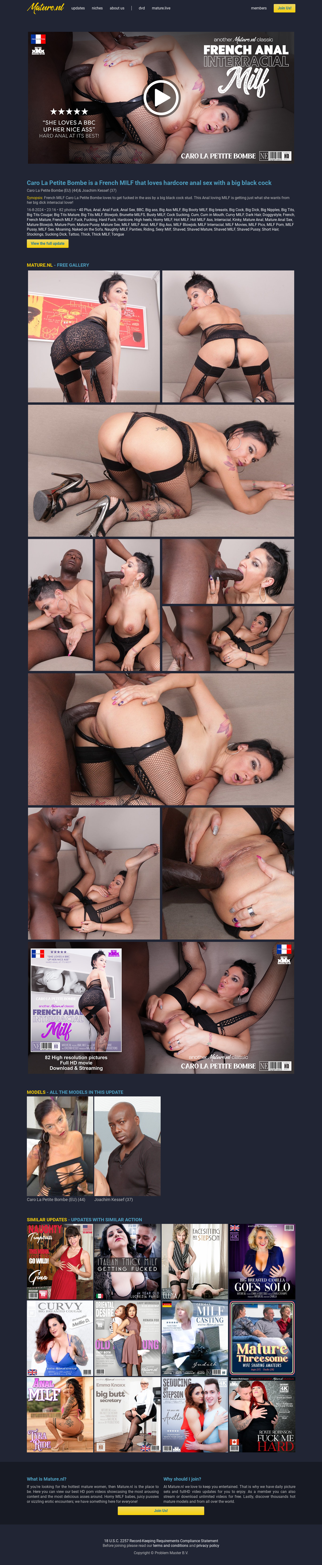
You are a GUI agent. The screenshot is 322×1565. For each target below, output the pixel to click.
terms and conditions (170, 1545)
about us (117, 8)
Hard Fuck (107, 219)
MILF (126, 224)
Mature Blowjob (40, 224)
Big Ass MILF (170, 210)
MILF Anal (139, 224)
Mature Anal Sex (278, 219)
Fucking (90, 219)
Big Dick (252, 210)
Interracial (222, 219)
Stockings (35, 234)
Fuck (78, 219)
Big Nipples (270, 210)
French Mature (39, 219)
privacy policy (207, 1545)
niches (97, 8)
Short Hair (270, 229)
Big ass (151, 210)
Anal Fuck (110, 210)
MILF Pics (257, 224)
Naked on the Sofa (87, 229)
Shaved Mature (199, 229)
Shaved (179, 229)
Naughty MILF (116, 229)
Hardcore (125, 219)
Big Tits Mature (66, 214)
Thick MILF (101, 234)
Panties (135, 229)
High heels (143, 219)
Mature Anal (253, 219)
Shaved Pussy (248, 229)
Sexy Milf (163, 229)
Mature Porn (65, 224)
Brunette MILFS (132, 214)
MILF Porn (275, 224)
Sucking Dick (56, 234)
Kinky (236, 219)
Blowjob (111, 214)
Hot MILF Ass (201, 219)
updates (78, 8)
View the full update (48, 243)
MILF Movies (236, 224)
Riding (148, 229)
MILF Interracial (211, 224)
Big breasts (218, 210)
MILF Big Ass (161, 224)
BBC (140, 210)
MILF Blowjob (184, 224)
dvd (142, 8)
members (259, 8)
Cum (195, 214)
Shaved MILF (224, 229)
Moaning (63, 229)
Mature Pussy (88, 224)
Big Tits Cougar (39, 214)
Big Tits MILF (92, 214)
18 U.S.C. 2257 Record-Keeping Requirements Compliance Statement (161, 1541)
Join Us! (284, 8)
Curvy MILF (235, 214)
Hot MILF (181, 219)
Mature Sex (110, 224)
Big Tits (287, 210)
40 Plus (85, 210)
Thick (85, 234)
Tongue (117, 234)
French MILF (63, 219)
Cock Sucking (178, 214)
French (288, 214)
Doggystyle (272, 214)
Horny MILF (162, 219)
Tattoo (73, 234)
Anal (97, 210)
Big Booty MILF (194, 210)
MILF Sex (46, 229)
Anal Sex (127, 210)
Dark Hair (253, 214)
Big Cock (236, 210)
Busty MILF (156, 214)
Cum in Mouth (212, 214)
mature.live (161, 8)
